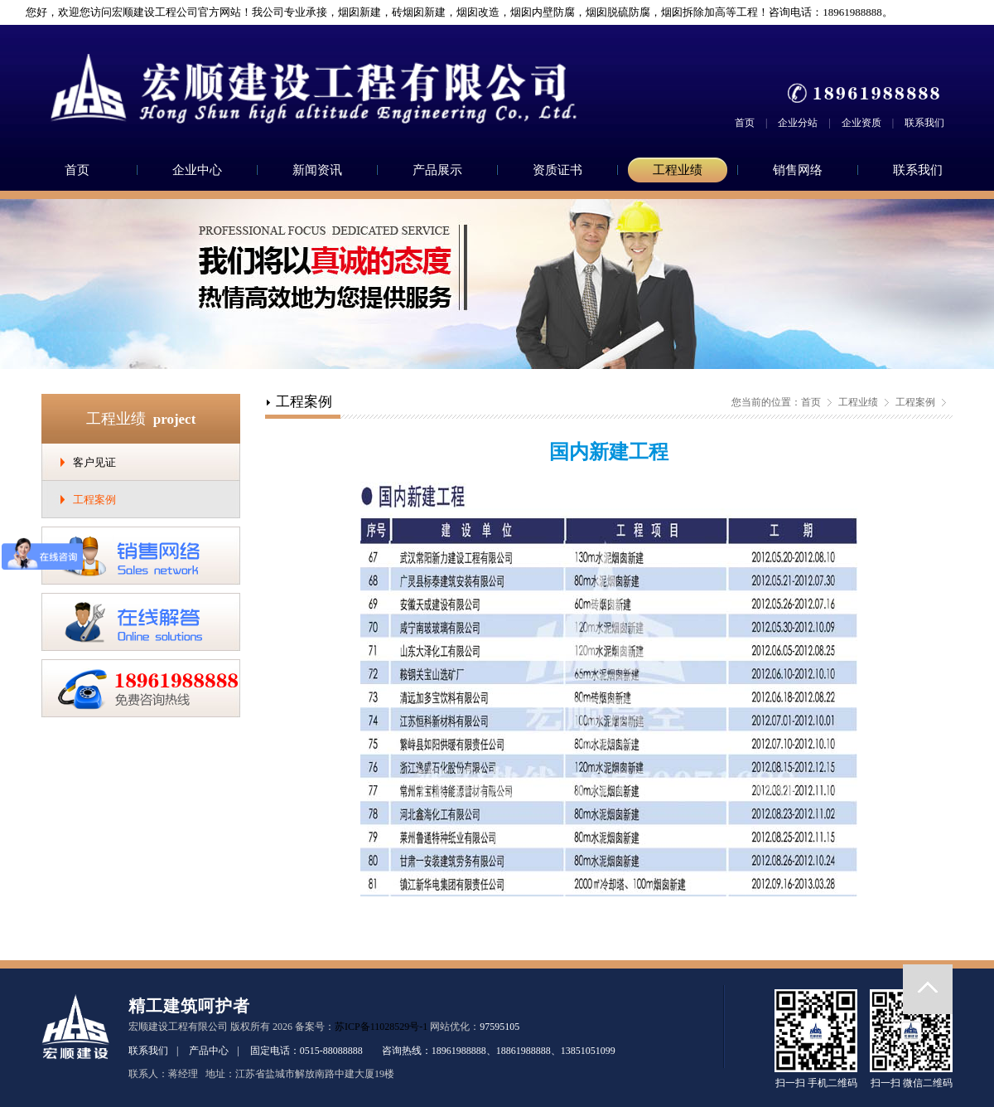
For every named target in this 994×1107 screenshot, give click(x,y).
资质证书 (557, 170)
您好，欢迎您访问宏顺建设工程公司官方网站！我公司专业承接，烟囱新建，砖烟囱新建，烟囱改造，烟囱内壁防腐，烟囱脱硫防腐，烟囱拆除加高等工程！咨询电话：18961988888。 (452, 12)
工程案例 (94, 499)
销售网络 (798, 170)
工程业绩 (677, 170)
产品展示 (437, 170)
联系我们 (924, 123)
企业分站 (798, 123)
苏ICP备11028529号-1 (381, 1026)
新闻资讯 (317, 170)
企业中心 (197, 170)
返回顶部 (928, 989)
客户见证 (94, 462)
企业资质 (861, 123)
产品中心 (209, 1050)
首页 (745, 123)
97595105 (499, 1026)
